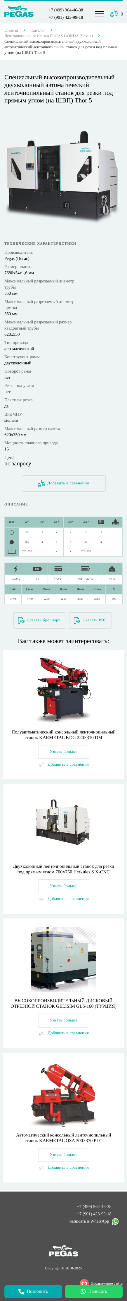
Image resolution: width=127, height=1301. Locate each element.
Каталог (38, 30)
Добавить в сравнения (63, 483)
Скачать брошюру (39, 620)
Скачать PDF (90, 620)
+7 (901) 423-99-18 (65, 17)
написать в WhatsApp (94, 1223)
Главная (11, 30)
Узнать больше (63, 752)
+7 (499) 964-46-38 (65, 10)
